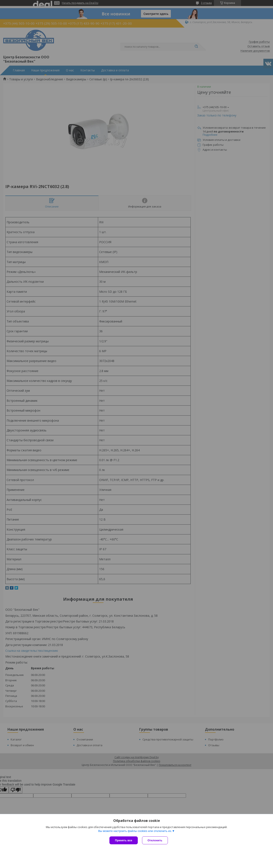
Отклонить (155, 840)
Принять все (123, 840)
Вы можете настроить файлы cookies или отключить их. (135, 831)
